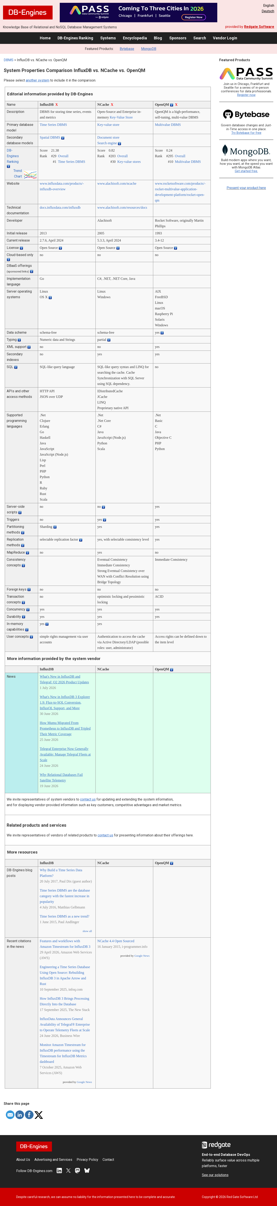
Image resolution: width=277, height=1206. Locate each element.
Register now (246, 95)
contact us (88, 799)
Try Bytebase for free (246, 133)
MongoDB (148, 49)
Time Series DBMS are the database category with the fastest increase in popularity (65, 896)
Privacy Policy (87, 1160)
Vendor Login (225, 38)
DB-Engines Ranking (75, 38)
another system (37, 80)
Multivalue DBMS (168, 125)
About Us (23, 1160)
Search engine (107, 143)
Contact (108, 1160)
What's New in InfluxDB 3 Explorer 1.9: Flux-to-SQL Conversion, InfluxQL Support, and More (65, 702)
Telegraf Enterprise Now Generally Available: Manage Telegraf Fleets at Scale (65, 754)
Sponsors (177, 38)
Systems (108, 38)
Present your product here (246, 188)
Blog (158, 38)
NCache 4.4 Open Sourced (115, 941)
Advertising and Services (53, 1160)
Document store (108, 137)
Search (199, 38)
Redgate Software (259, 27)
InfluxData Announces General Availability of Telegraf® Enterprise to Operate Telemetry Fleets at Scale (65, 1024)
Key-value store (108, 125)
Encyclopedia (135, 38)
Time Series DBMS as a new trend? (64, 916)
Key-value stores (129, 161)
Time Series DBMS (53, 125)
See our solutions (215, 1175)
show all (87, 931)
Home (45, 38)
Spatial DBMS (50, 137)
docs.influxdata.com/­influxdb (60, 207)
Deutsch (268, 11)
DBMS (8, 60)
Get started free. (246, 171)
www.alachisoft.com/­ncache (116, 183)
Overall (63, 156)
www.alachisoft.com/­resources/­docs (122, 207)
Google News (84, 1082)
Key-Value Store (121, 117)
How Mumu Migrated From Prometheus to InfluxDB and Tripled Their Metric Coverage (65, 728)
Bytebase (127, 49)
